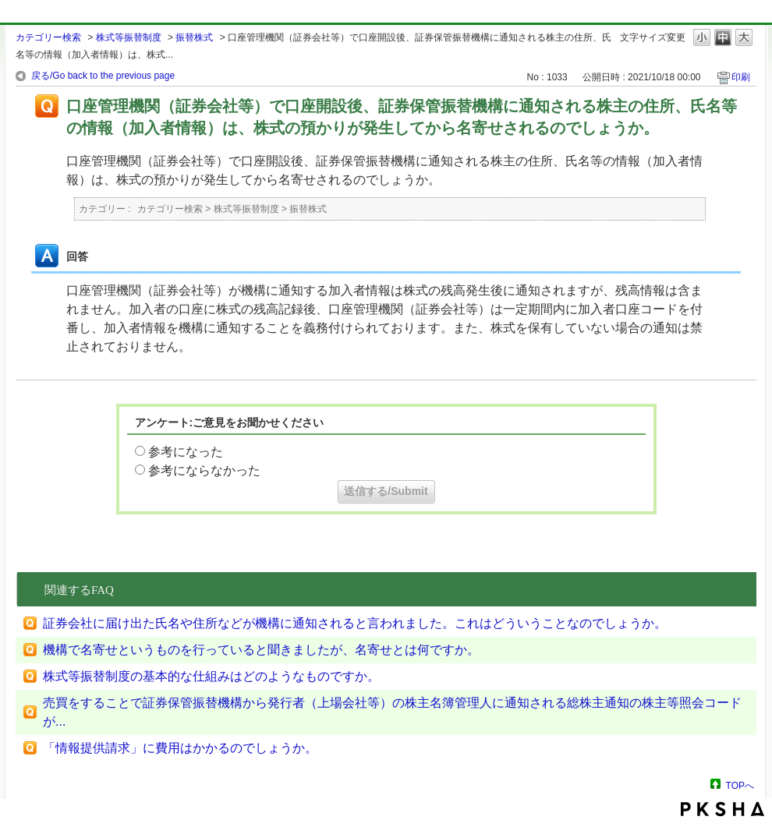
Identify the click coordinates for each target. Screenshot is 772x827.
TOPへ (740, 785)
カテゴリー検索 (48, 37)
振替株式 (194, 37)
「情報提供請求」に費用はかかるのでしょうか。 (180, 748)
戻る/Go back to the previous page (103, 75)
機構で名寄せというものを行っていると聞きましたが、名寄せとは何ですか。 (261, 649)
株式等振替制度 (128, 37)
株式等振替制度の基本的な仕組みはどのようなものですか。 (211, 676)
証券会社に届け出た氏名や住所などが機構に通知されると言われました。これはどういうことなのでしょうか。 (355, 623)
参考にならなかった (204, 470)
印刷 (740, 77)
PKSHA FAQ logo (722, 809)
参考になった (185, 451)
